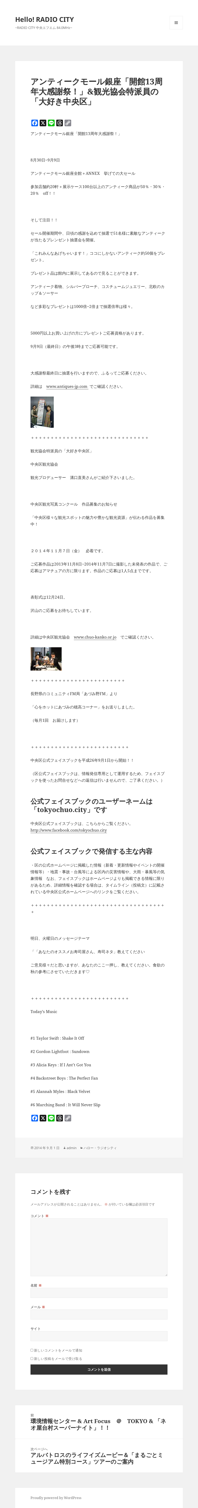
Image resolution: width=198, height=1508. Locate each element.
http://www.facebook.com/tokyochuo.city (69, 830)
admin (72, 1148)
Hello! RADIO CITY (44, 19)
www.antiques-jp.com (67, 386)
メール (38, 1307)
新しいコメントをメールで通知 (58, 1350)
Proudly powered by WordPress (56, 1498)
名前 (36, 1285)
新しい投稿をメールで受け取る (58, 1358)
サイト (36, 1328)
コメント (40, 1216)
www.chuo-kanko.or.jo (95, 637)
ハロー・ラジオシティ (100, 1148)
